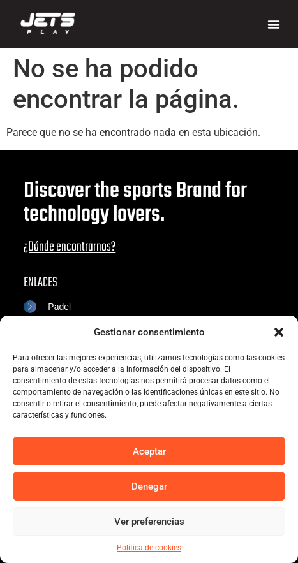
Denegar (149, 486)
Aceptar (149, 451)
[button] (278, 332)
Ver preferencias (149, 521)
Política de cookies (149, 547)
